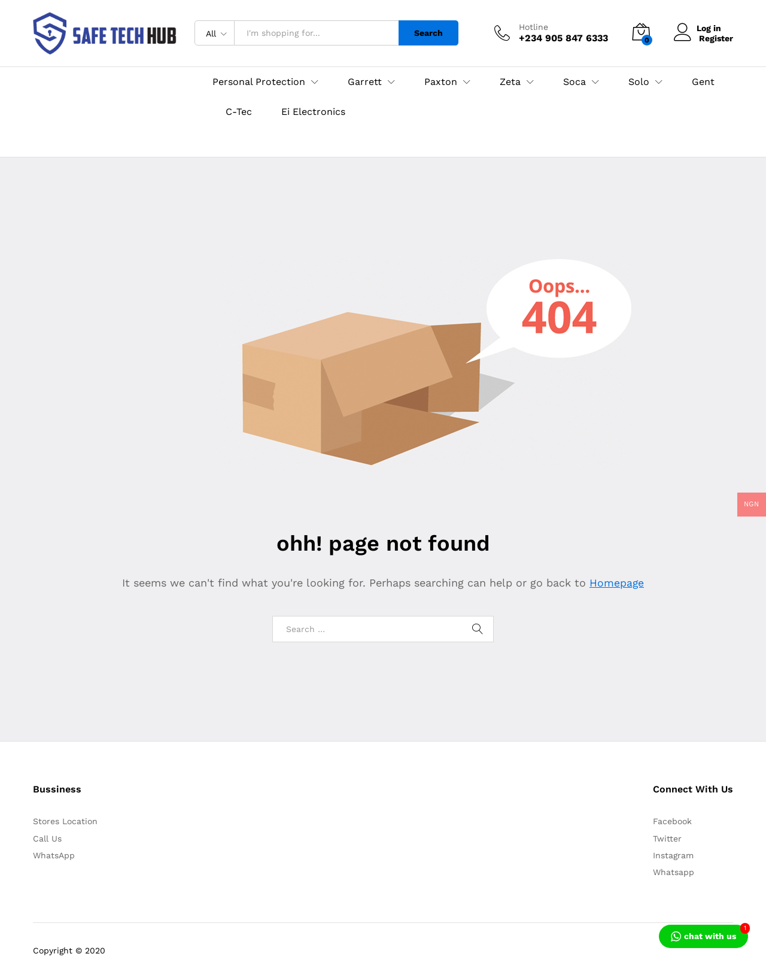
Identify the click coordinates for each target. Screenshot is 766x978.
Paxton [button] (440, 82)
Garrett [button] (365, 82)
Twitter (667, 838)
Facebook (672, 821)
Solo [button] (638, 82)
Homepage (617, 582)
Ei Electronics (313, 112)
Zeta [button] (510, 82)
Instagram (673, 855)
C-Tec (239, 112)
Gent (703, 82)
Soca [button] (574, 82)
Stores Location (65, 821)
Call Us (47, 838)
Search (428, 33)
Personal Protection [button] (258, 82)
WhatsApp (54, 855)
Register (716, 37)
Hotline (533, 27)
